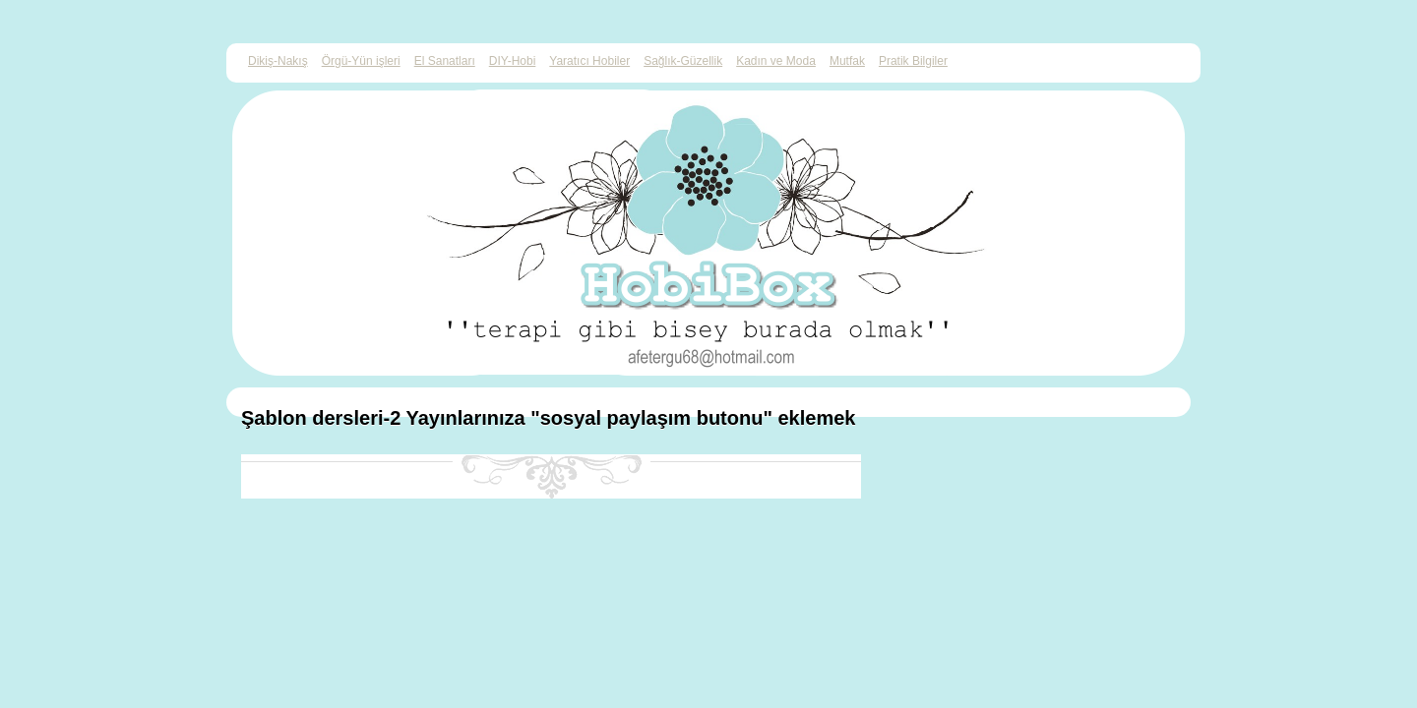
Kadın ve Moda (776, 61)
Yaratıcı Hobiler (589, 61)
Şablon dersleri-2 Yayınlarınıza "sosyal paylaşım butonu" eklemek (548, 418)
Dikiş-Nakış (278, 61)
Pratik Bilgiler (913, 61)
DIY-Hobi (512, 61)
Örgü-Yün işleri (361, 61)
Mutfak (847, 61)
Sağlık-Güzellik (683, 61)
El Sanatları (444, 61)
